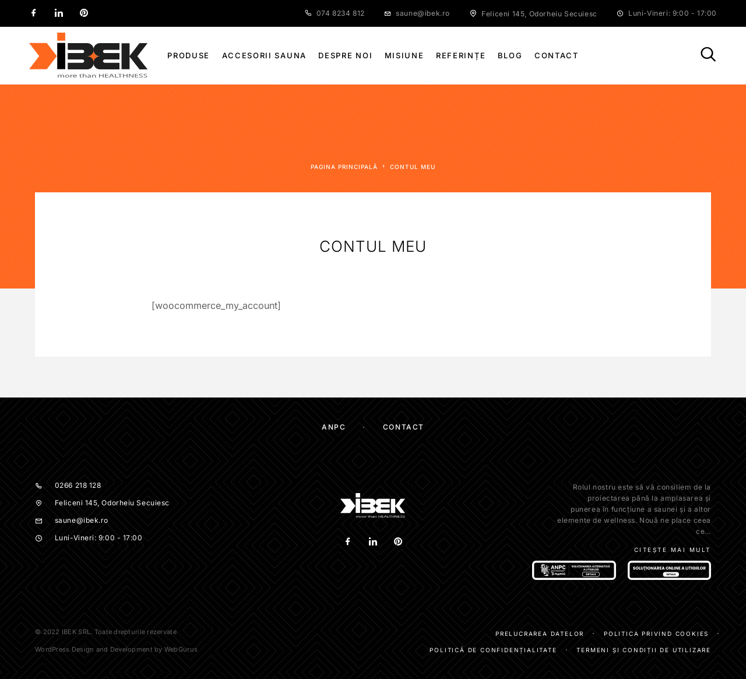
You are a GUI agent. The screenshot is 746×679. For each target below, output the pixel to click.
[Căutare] (708, 55)
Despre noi (345, 55)
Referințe (460, 55)
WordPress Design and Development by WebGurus (116, 649)
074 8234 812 (340, 13)
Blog (510, 55)
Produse (188, 55)
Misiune (404, 55)
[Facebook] (33, 13)
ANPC (334, 427)
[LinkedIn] (59, 13)
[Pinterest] (84, 13)
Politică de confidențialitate (493, 649)
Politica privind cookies (656, 633)
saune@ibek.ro (423, 13)
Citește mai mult (672, 549)
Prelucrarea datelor (539, 633)
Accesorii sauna (264, 55)
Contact (556, 55)
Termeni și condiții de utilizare (643, 649)
